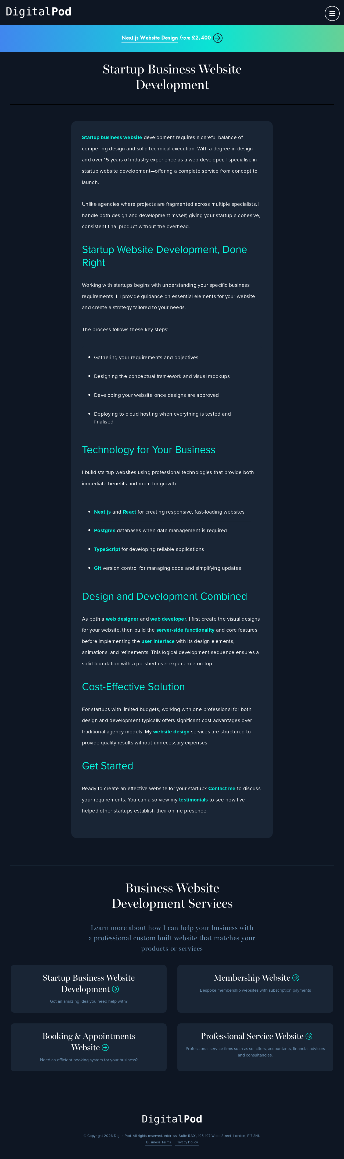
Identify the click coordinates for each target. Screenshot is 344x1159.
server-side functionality (185, 630)
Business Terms (158, 1142)
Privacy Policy (186, 1142)
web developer (168, 619)
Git (97, 568)
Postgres (104, 530)
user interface (158, 641)
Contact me (222, 788)
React (129, 512)
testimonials (193, 800)
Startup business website (112, 137)
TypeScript (107, 549)
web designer (122, 619)
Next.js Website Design (149, 37)
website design (171, 732)
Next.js (102, 512)
